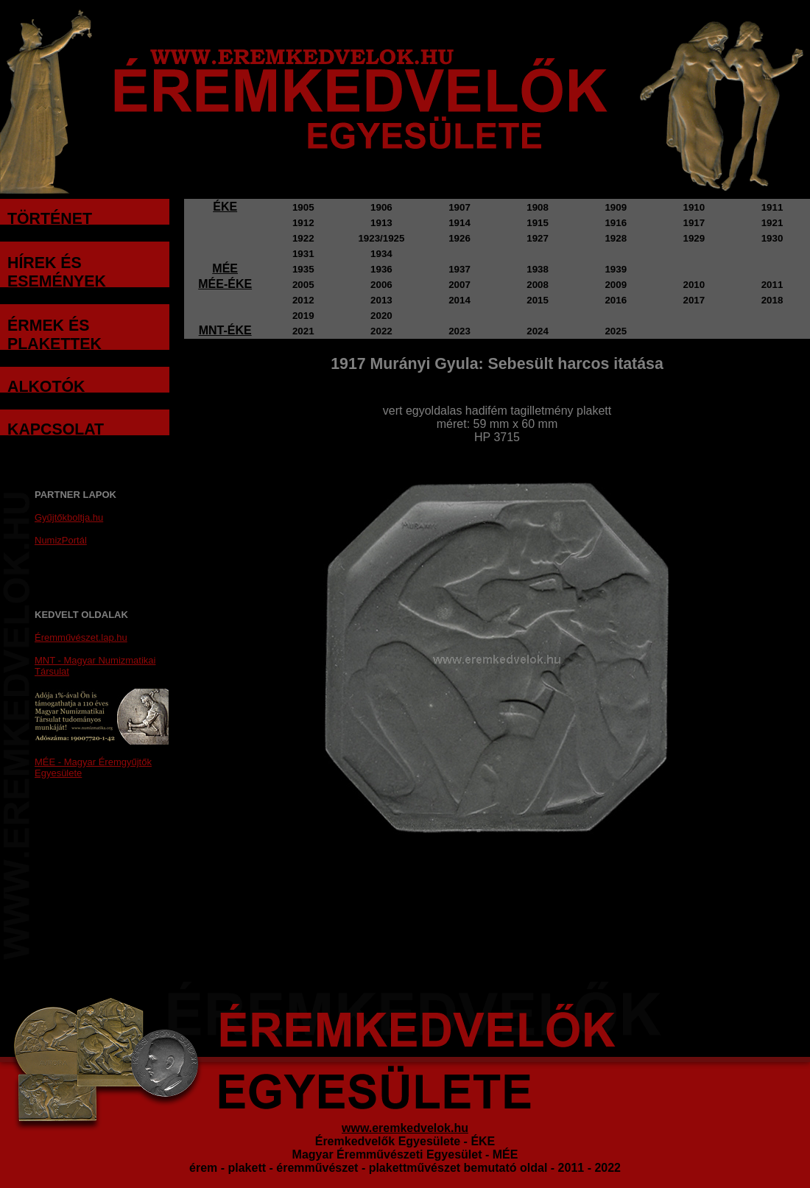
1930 (772, 238)
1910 (694, 207)
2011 (772, 284)
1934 (381, 253)
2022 (381, 331)
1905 (303, 207)
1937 (459, 269)
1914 (459, 222)
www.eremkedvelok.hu (405, 1128)
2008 (537, 284)
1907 (459, 207)
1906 (381, 207)
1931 (303, 253)
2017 (694, 300)
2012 (303, 300)
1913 (381, 222)
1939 (616, 269)
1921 (772, 222)
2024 (537, 331)
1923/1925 (381, 238)
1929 (694, 238)
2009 (616, 284)
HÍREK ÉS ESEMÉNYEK (56, 272)
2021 (303, 331)
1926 (459, 238)
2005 (303, 284)
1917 (694, 222)
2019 (303, 315)
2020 (381, 315)
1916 (616, 222)
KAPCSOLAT (55, 429)
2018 (772, 300)
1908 (537, 207)
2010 (694, 284)
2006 (381, 284)
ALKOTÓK (46, 387)
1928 (616, 238)
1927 (537, 238)
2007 (459, 284)
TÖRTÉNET (49, 219)
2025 (616, 331)
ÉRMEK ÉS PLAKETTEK (54, 335)
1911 (772, 207)
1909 (616, 207)
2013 (381, 300)
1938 (537, 269)
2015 (537, 300)
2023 (459, 331)
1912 (303, 222)
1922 (303, 238)
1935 (303, 269)
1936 (381, 269)
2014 (459, 300)
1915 (537, 222)
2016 (616, 300)
